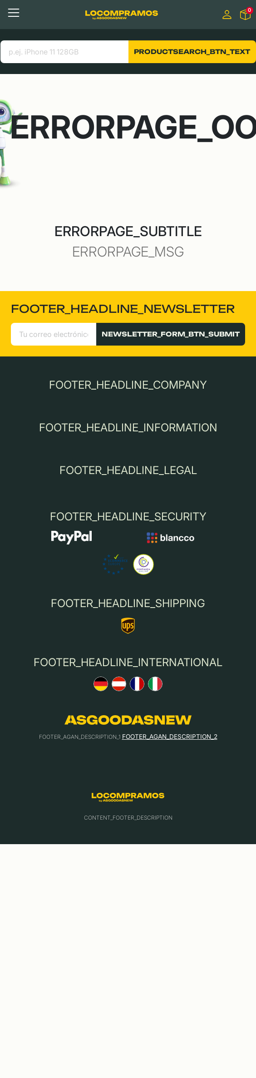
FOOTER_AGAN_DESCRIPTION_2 (169, 736)
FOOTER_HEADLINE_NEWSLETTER (123, 309)
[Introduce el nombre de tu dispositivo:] (64, 51)
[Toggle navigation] (13, 12)
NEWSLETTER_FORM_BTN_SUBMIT (171, 334)
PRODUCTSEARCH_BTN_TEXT (192, 51)
